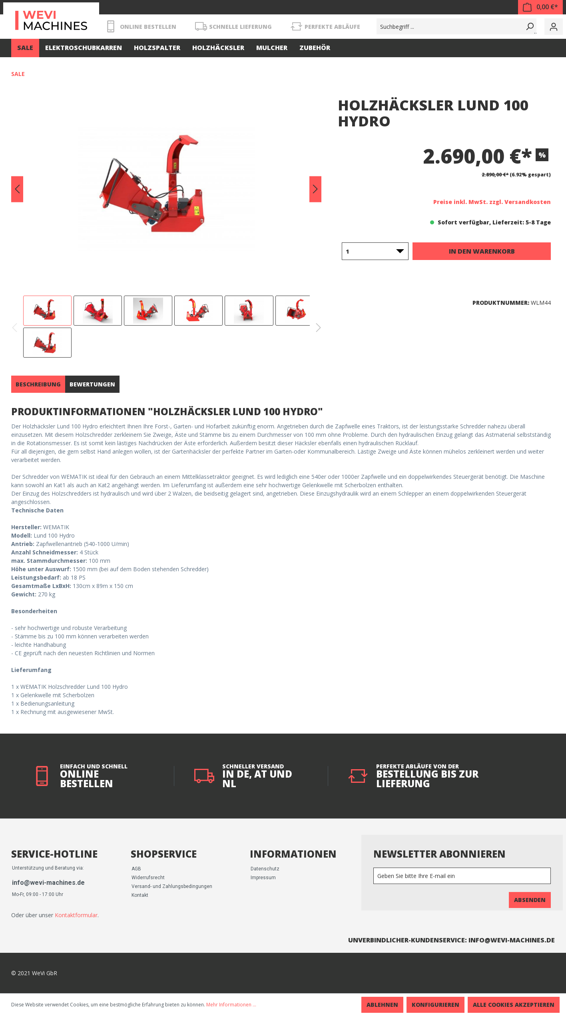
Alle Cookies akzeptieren (513, 1004)
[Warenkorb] (540, 7)
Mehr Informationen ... (231, 1004)
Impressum (263, 877)
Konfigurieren (435, 1004)
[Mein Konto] (553, 26)
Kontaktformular (76, 915)
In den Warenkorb (482, 251)
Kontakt (140, 895)
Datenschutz (265, 869)
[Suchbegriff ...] (449, 26)
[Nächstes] (315, 189)
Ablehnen (382, 1004)
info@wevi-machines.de (48, 882)
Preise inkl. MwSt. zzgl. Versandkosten (492, 202)
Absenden (530, 900)
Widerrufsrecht (148, 877)
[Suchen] (528, 26)
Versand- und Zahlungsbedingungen (172, 886)
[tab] (38, 384)
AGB (136, 869)
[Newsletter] (462, 876)
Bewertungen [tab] (92, 384)
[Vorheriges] (17, 189)
